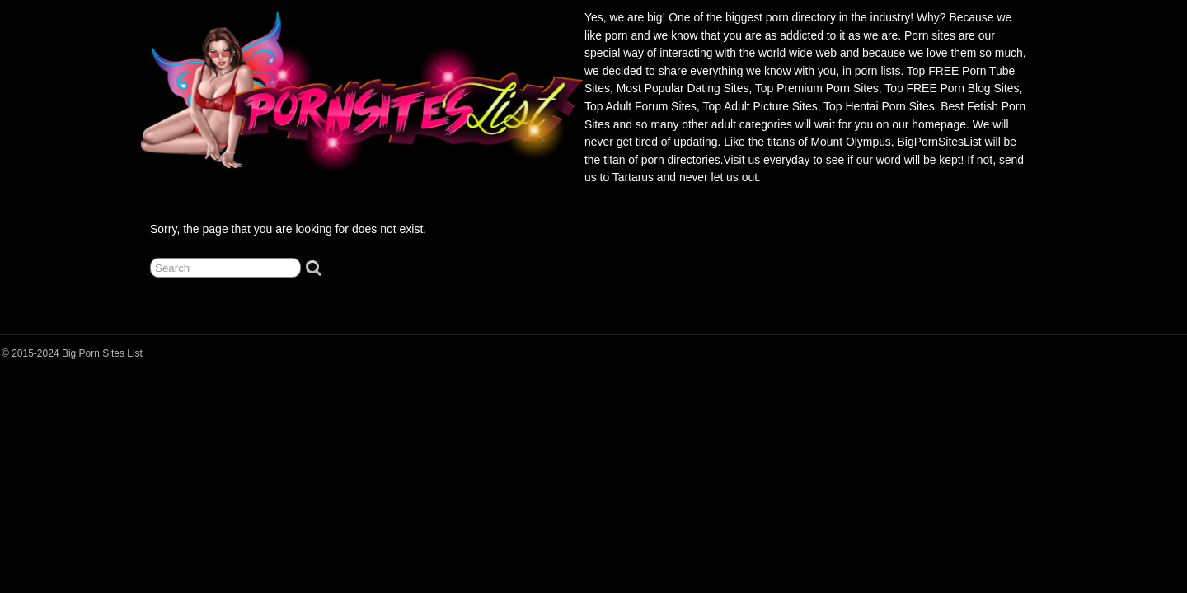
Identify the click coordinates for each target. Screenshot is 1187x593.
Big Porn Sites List (102, 353)
